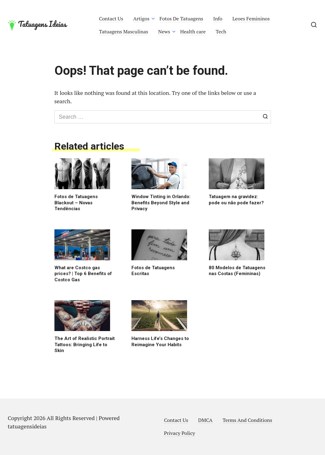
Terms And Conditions (247, 420)
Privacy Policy (179, 433)
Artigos (141, 18)
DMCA (205, 420)
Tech (221, 31)
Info (218, 18)
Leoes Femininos (251, 18)
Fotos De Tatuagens (181, 18)
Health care (193, 31)
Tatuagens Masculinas (123, 31)
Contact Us (111, 18)
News (164, 31)
